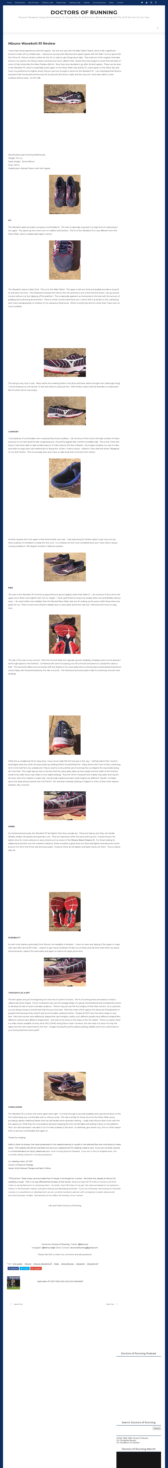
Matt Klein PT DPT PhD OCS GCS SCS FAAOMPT (59, 1298)
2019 (121, 316)
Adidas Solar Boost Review (133, 348)
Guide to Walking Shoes (127, 212)
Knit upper (18, 1281)
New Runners (34, 3)
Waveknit (80, 1281)
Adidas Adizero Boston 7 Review (136, 343)
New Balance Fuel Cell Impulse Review (139, 340)
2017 (121, 372)
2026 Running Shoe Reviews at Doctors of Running (135, 194)
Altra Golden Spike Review (133, 351)
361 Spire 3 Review (129, 346)
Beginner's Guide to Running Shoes (132, 210)
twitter (25, 1286)
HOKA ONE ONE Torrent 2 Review (132, 123)
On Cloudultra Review (126, 125)
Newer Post (18, 1322)
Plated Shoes (61, 3)
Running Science (99, 3)
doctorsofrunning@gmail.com (79, 1265)
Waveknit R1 (92, 1281)
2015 (121, 377)
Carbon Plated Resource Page (130, 204)
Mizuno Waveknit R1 (43, 1281)
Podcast (87, 3)
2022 (121, 308)
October (125, 327)
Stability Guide (47, 3)
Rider (56, 1281)
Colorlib (93, 1461)
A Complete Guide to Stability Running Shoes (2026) (137, 198)
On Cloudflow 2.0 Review (127, 127)
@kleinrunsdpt (43, 1265)
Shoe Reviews (20, 3)
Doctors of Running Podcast (129, 201)
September (126, 330)
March (124, 364)
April (123, 361)
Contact (120, 3)
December (126, 322)
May (123, 359)
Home (9, 3)
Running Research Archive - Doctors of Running (138, 208)
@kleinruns (78, 1262)
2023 (121, 306)
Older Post (99, 1322)
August (124, 332)
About (111, 3)
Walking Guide (75, 3)
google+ (36, 1286)
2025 (121, 300)
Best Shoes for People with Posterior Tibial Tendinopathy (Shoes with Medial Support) (144, 283)
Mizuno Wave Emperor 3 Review (136, 356)
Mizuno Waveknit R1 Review (134, 353)
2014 (121, 380)
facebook (13, 1286)
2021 (121, 311)
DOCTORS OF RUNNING (84, 12)
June (123, 338)
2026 (121, 298)
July (123, 335)
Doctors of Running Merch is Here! (138, 173)
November (126, 324)
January (125, 369)
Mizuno (28, 1281)
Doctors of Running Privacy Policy (78, 1421)
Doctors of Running (55, 1262)
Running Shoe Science (126, 206)
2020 (121, 314)
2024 (121, 303)
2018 (121, 319)
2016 (121, 375)
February (125, 367)
